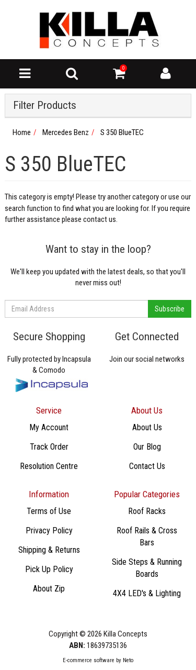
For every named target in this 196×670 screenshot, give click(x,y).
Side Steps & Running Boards (147, 568)
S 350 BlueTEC (122, 132)
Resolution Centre (49, 466)
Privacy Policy (49, 530)
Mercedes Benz (65, 132)
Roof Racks (147, 511)
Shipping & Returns (49, 550)
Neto (128, 660)
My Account (48, 427)
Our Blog (147, 447)
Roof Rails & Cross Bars (147, 537)
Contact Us (147, 466)
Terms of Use (49, 511)
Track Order (49, 447)
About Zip (49, 589)
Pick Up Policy (49, 569)
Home (22, 132)
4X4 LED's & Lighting (147, 593)
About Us (147, 427)
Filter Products (44, 105)
